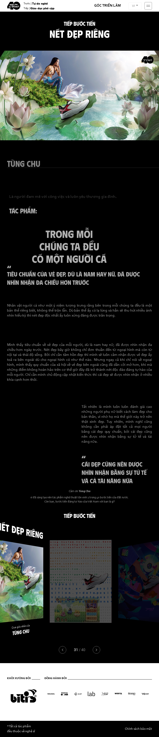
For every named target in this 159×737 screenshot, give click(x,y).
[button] (96, 650)
